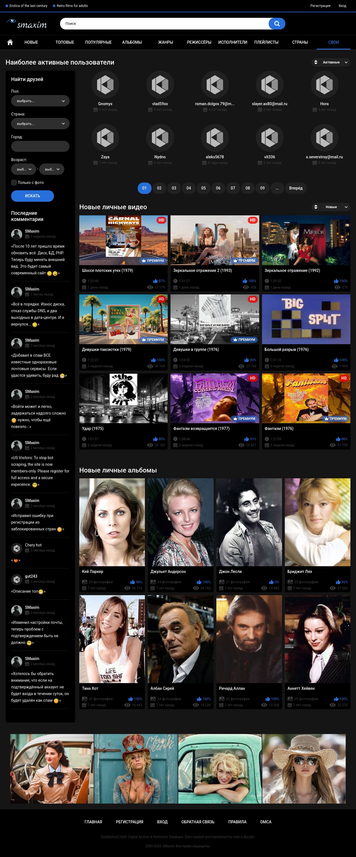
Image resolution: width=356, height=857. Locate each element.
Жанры (165, 42)
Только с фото (31, 182)
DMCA (265, 822)
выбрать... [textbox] (25, 101)
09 (262, 188)
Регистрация (320, 6)
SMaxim (32, 231)
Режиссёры (199, 42)
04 (189, 188)
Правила (237, 822)
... (277, 188)
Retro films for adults (72, 6)
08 (248, 188)
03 (174, 188)
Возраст (18, 159)
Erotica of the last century (28, 6)
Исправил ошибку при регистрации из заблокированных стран (36, 522)
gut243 (31, 576)
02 (159, 188)
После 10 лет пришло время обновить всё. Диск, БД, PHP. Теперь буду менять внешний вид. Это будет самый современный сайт (38, 259)
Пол (14, 91)
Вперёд (296, 188)
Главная (10, 42)
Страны (300, 42)
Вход (342, 6)
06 (218, 188)
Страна (17, 114)
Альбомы (132, 42)
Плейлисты (266, 42)
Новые (31, 42)
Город (16, 137)
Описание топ (28, 591)
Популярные (98, 42)
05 (203, 188)
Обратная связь (198, 822)
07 (233, 188)
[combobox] (40, 100)
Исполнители (232, 42)
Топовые (65, 42)
